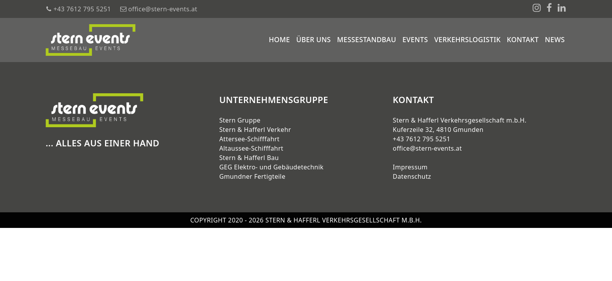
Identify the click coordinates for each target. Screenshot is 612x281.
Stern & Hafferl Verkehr (255, 129)
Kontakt (523, 39)
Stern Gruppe (240, 120)
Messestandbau (366, 39)
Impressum (410, 167)
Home (279, 39)
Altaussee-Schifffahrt (251, 148)
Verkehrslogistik (467, 39)
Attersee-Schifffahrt (249, 139)
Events (415, 39)
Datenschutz (412, 176)
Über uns (313, 39)
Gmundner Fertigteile (252, 176)
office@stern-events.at (427, 148)
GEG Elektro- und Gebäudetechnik (271, 167)
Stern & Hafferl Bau (249, 157)
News (555, 39)
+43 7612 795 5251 (421, 139)
